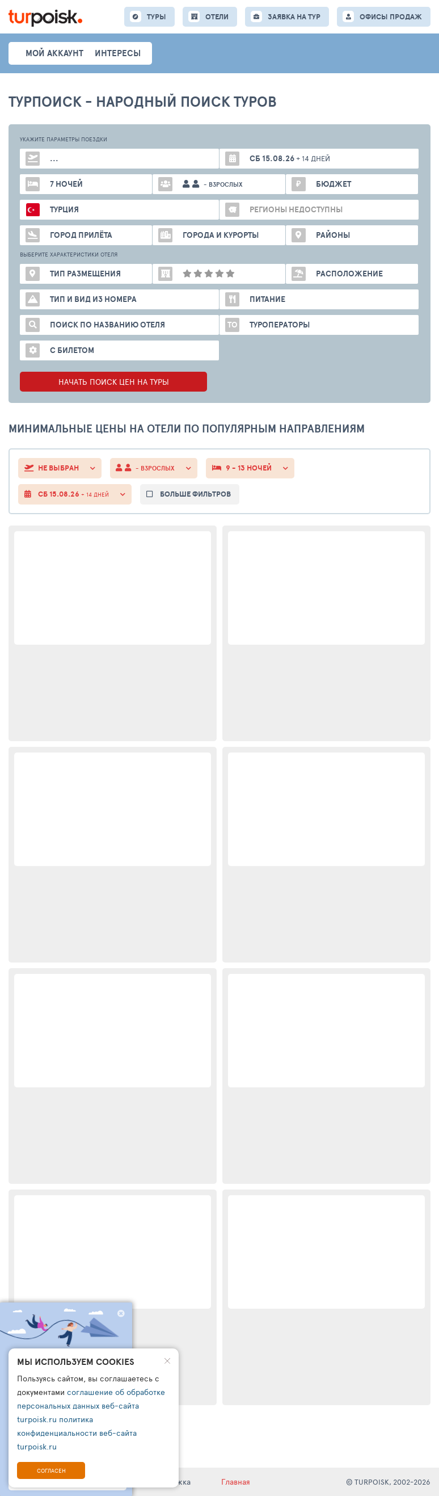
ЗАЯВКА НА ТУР (294, 16)
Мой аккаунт (54, 53)
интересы (118, 53)
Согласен (51, 1470)
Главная (235, 1481)
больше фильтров (195, 494)
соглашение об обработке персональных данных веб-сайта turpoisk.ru (91, 1405)
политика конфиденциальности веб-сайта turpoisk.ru (77, 1433)
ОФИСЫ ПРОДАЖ (391, 16)
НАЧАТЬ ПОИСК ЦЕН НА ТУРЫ (113, 381)
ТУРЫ (156, 16)
